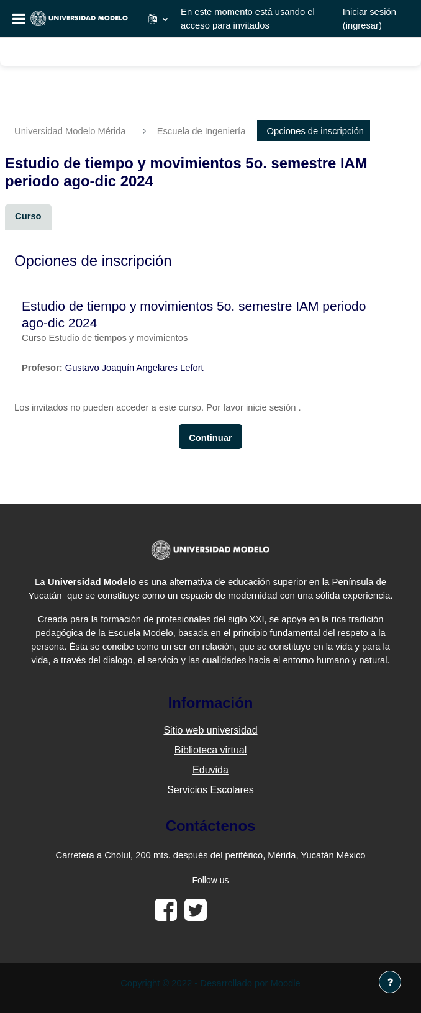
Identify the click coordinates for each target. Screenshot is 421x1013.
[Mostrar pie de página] (390, 982)
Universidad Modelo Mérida (70, 131)
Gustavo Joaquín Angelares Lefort (134, 368)
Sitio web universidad (210, 730)
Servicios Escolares (210, 789)
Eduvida (210, 770)
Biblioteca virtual (210, 750)
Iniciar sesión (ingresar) (369, 18)
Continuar (210, 438)
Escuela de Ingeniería (201, 131)
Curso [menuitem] (28, 216)
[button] (158, 18)
